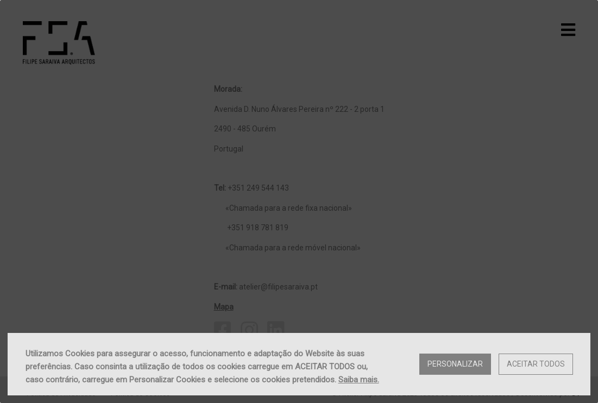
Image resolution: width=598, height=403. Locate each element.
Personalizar (455, 364)
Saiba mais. (358, 380)
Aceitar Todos (536, 364)
